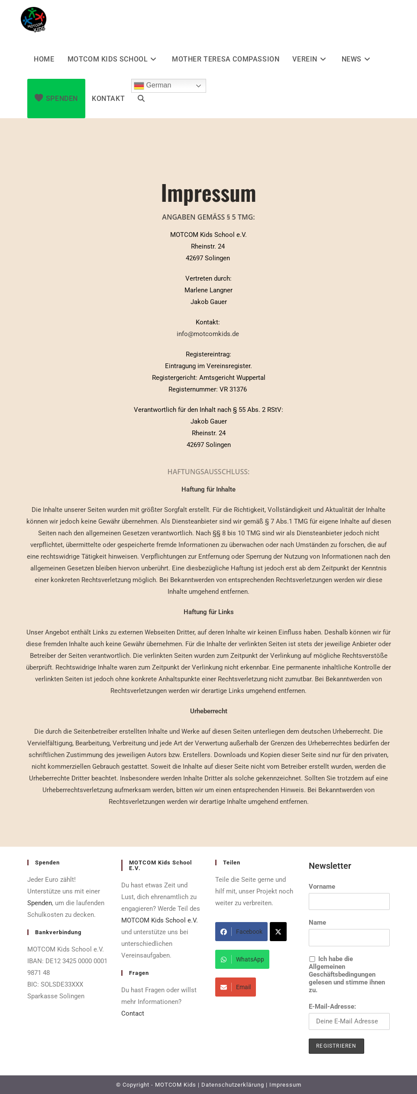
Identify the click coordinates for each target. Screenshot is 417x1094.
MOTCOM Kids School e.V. (159, 920)
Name (317, 922)
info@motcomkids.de (208, 334)
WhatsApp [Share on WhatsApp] (242, 959)
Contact (132, 1013)
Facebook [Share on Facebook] (241, 931)
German (152, 86)
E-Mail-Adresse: (349, 1016)
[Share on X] (278, 931)
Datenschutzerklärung (232, 1084)
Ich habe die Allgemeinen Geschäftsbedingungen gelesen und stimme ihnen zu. (347, 974)
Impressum (285, 1084)
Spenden (39, 903)
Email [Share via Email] (235, 987)
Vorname (322, 886)
